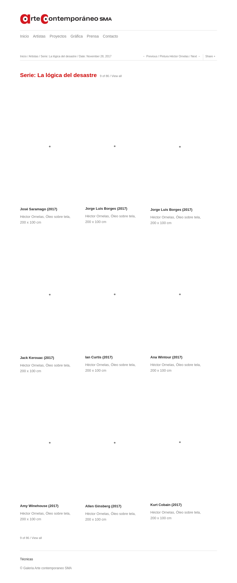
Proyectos (58, 36)
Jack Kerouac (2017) (37, 358)
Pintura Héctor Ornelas (174, 56)
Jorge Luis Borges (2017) (106, 208)
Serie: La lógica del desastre (59, 56)
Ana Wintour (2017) (166, 357)
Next (194, 56)
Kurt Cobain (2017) (166, 505)
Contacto (110, 36)
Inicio (24, 36)
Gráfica (77, 36)
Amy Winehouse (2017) (39, 506)
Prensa (93, 36)
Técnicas (26, 559)
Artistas (39, 36)
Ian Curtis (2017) (99, 357)
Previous (151, 56)
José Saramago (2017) (38, 209)
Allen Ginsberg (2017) (103, 506)
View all (116, 76)
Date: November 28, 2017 (95, 56)
